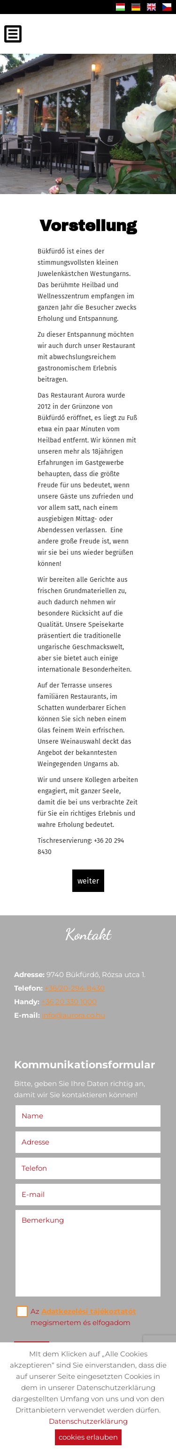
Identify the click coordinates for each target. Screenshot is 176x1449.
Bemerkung (43, 1220)
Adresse (35, 1141)
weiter (88, 881)
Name (35, 1115)
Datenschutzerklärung (88, 1421)
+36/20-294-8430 (75, 988)
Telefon (37, 1168)
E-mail (36, 1194)
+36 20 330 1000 (69, 1001)
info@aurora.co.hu (73, 1015)
